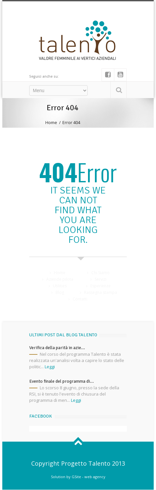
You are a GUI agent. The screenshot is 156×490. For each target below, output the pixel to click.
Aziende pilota (59, 279)
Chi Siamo (100, 272)
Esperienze (100, 286)
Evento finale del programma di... (61, 381)
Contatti (80, 299)
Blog (60, 292)
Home (51, 122)
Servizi (100, 279)
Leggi (50, 367)
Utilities (60, 286)
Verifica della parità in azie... (57, 347)
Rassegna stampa (100, 292)
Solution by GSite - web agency (78, 476)
